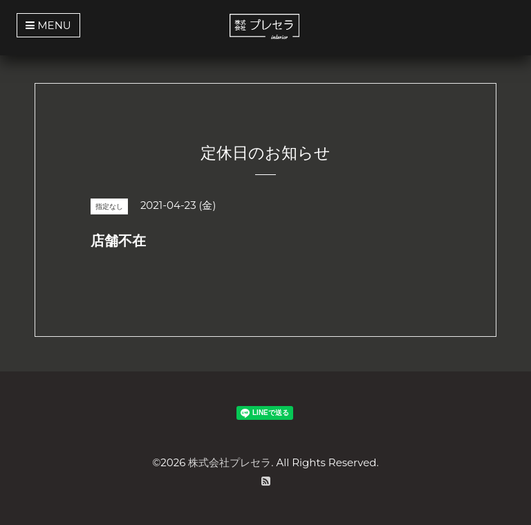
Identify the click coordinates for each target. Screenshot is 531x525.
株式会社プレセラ (229, 462)
